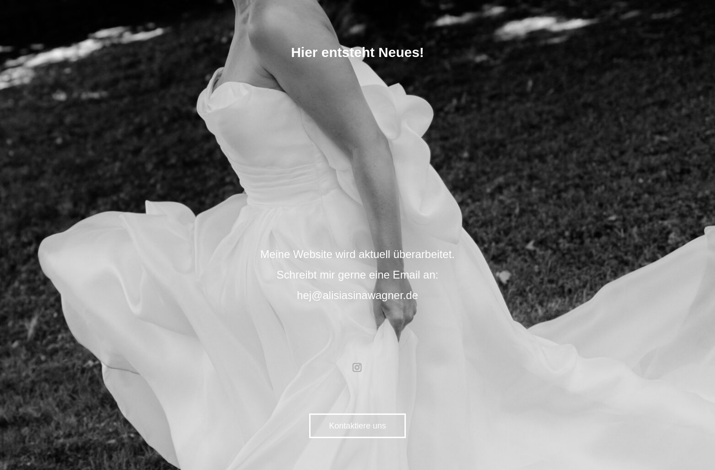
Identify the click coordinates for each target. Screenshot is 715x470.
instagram (357, 367)
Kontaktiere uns (357, 425)
